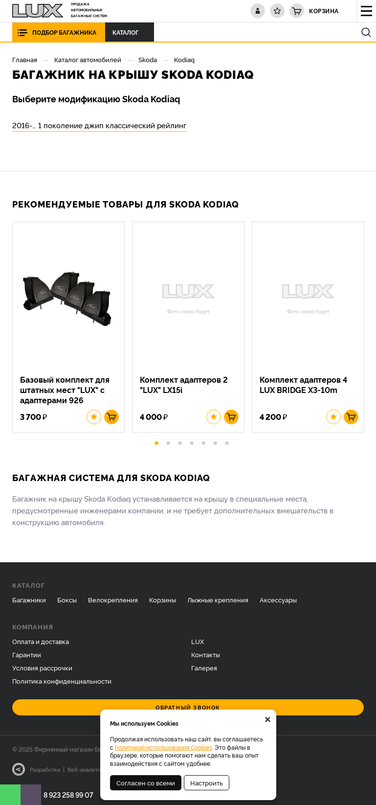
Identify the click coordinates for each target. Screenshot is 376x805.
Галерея (204, 667)
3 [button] (180, 441)
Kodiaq (184, 59)
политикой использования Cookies (163, 747)
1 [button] (156, 441)
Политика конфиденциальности (61, 680)
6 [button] (215, 441)
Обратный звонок (188, 707)
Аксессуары (278, 599)
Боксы (67, 599)
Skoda (147, 59)
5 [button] (203, 441)
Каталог (128, 32)
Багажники (29, 599)
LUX (197, 641)
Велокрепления (113, 599)
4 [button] (192, 441)
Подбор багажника (64, 32)
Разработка (45, 769)
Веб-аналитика (87, 769)
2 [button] (168, 441)
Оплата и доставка (40, 641)
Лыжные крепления (217, 599)
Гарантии (26, 654)
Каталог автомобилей (87, 59)
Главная (24, 59)
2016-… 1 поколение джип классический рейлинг (99, 125)
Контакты (205, 654)
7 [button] (227, 441)
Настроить (206, 782)
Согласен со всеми (145, 782)
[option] (72, 327)
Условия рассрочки (42, 667)
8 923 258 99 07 (68, 794)
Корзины (162, 599)
